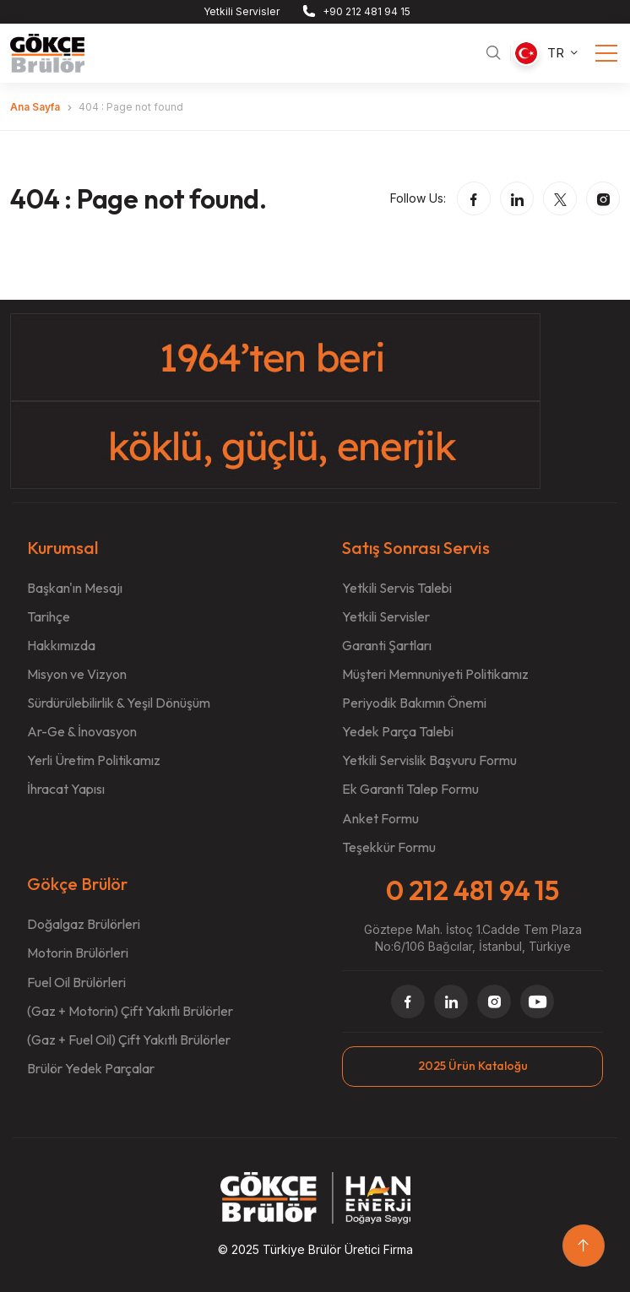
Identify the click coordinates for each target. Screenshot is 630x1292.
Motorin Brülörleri (77, 952)
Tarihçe (48, 616)
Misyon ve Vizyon (77, 673)
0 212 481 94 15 (472, 890)
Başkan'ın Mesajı (74, 587)
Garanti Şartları (387, 645)
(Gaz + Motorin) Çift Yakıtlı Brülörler (130, 1010)
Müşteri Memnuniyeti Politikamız (435, 673)
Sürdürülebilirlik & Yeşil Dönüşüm (118, 702)
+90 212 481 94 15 (366, 11)
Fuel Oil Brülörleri (76, 982)
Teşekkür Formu (389, 847)
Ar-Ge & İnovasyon (82, 731)
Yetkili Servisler (242, 11)
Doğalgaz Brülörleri (83, 923)
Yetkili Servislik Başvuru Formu (429, 760)
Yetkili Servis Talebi (397, 587)
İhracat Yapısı (66, 788)
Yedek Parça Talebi (397, 731)
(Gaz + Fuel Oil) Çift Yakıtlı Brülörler (129, 1039)
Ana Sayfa (35, 106)
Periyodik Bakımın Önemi (414, 702)
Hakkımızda (61, 645)
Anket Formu (380, 818)
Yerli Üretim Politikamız (93, 760)
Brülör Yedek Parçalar (91, 1068)
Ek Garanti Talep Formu (410, 788)
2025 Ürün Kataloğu (473, 1065)
